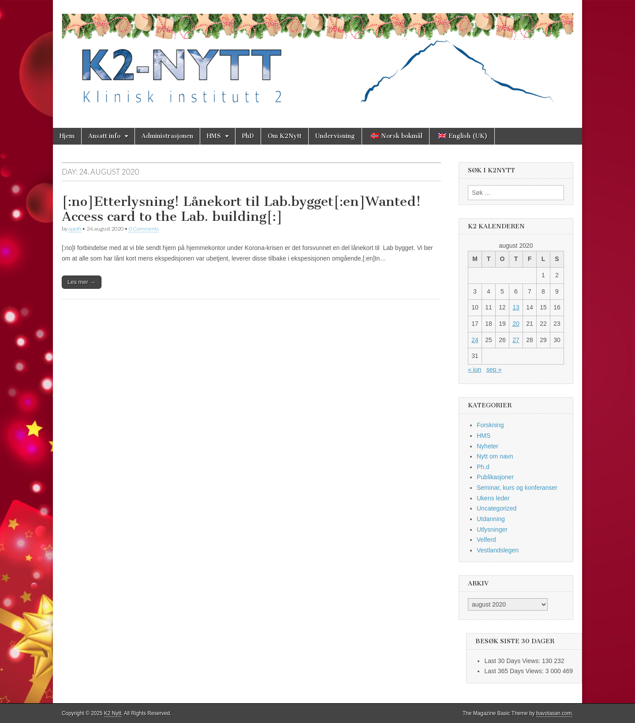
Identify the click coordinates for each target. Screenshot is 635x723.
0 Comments (144, 228)
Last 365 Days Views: (514, 671)
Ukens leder (493, 498)
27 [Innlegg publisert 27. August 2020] (515, 339)
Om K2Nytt (285, 136)
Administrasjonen (167, 136)
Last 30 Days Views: (513, 660)
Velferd (486, 539)
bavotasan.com (554, 713)
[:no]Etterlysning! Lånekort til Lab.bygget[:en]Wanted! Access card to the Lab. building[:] (241, 209)
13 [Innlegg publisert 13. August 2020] (515, 307)
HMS (214, 136)
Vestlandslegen (498, 550)
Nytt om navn (495, 456)
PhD (248, 136)
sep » (493, 369)
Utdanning (491, 518)
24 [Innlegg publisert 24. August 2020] (474, 339)
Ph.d (483, 466)
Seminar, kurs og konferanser (517, 487)
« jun (474, 369)
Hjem (67, 136)
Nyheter (487, 446)
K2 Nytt (112, 713)
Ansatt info (104, 136)
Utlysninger (492, 529)
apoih (74, 228)
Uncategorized (496, 508)
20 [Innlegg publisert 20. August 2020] (515, 323)
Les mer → (81, 282)
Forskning (490, 425)
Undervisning (335, 136)
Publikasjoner (495, 477)
